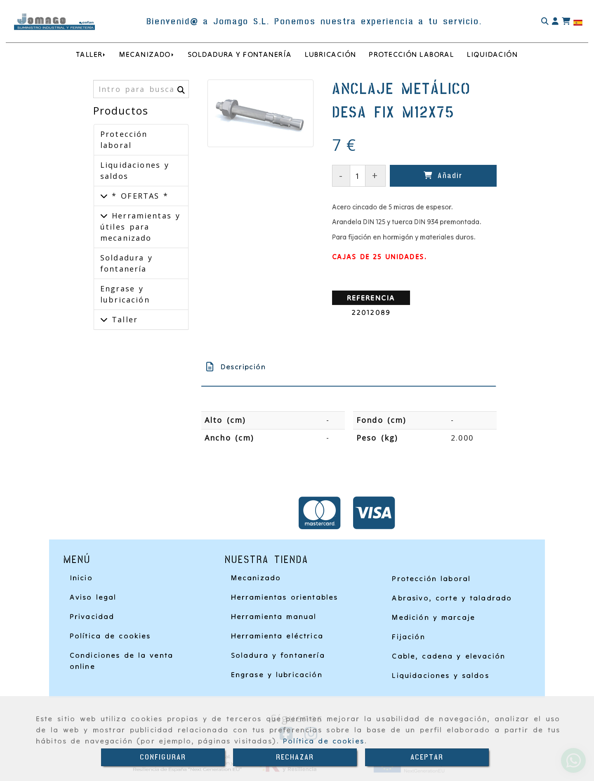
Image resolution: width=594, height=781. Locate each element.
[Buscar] (545, 21)
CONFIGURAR (163, 757)
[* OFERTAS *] (104, 196)
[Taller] (104, 319)
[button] (555, 21)
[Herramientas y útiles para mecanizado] (104, 215)
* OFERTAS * (138, 196)
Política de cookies (323, 741)
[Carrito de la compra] (566, 21)
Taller (123, 319)
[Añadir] (443, 176)
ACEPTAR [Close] (426, 757)
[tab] (348, 367)
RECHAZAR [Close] (295, 757)
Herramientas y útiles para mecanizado (140, 227)
